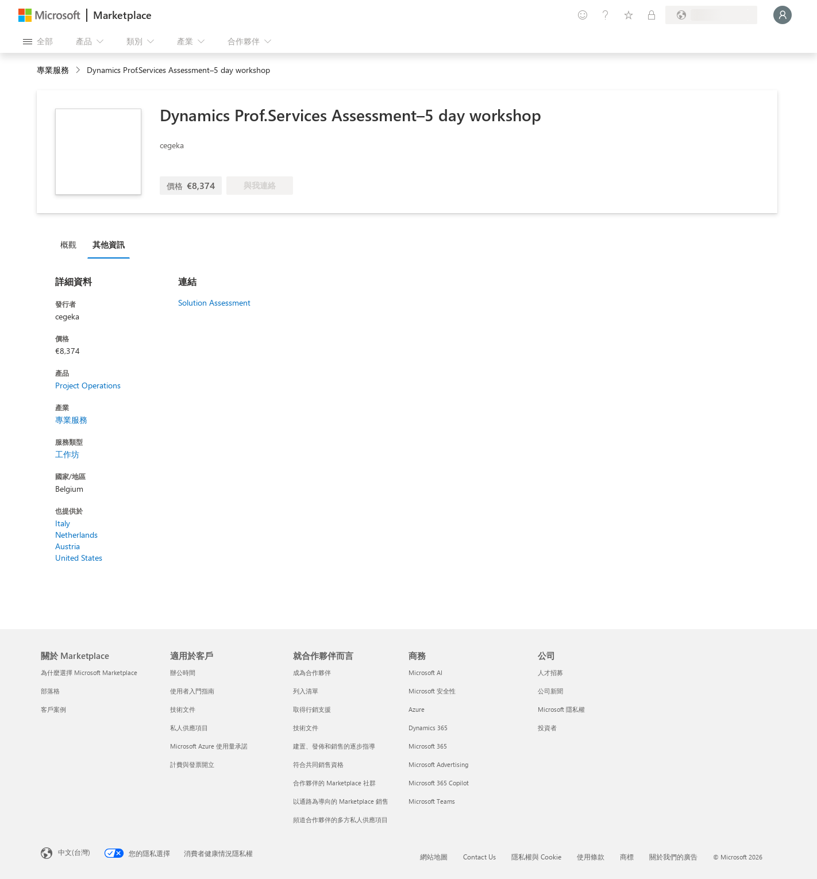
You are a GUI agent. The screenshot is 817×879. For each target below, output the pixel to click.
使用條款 (590, 856)
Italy (62, 523)
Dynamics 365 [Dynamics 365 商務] (428, 727)
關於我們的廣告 (673, 856)
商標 (627, 856)
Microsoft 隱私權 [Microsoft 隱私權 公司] (561, 709)
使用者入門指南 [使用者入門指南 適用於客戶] (192, 691)
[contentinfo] (79, 70)
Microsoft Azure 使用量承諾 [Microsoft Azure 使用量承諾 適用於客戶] (209, 746)
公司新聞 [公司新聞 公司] (550, 691)
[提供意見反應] (582, 15)
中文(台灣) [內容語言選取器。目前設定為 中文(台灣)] (74, 852)
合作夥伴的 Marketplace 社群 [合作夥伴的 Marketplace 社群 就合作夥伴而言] (334, 782)
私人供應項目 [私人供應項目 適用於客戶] (189, 727)
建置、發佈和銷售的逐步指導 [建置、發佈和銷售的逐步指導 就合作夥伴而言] (334, 746)
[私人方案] (651, 15)
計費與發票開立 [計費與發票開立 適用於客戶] (192, 764)
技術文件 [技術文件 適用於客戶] (182, 709)
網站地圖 (434, 856)
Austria (67, 546)
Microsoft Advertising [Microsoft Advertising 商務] (438, 764)
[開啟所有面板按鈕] (37, 41)
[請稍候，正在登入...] (782, 15)
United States (78, 557)
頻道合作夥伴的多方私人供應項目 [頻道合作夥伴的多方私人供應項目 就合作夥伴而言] (340, 819)
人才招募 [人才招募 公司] (550, 672)
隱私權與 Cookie (536, 856)
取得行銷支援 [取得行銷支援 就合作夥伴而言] (312, 709)
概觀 (68, 244)
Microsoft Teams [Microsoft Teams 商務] (431, 801)
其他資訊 (109, 244)
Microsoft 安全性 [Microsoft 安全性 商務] (432, 691)
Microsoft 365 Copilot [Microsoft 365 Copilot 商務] (438, 782)
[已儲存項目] (628, 15)
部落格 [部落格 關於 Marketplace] (50, 691)
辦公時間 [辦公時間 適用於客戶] (182, 672)
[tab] (71, 244)
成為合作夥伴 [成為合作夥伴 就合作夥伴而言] (312, 672)
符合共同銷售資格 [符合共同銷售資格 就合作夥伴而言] (318, 764)
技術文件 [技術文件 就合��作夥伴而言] (305, 727)
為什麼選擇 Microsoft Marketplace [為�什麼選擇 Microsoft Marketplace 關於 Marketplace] (89, 672)
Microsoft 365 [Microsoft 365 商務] (427, 746)
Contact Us (479, 856)
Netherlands (76, 534)
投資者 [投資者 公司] (547, 727)
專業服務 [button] (53, 69)
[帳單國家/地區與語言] (711, 15)
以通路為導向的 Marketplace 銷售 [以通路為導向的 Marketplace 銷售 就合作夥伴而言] (340, 801)
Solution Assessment (214, 302)
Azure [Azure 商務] (416, 709)
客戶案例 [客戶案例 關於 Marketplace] (53, 709)
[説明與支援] (605, 15)
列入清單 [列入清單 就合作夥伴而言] (305, 691)
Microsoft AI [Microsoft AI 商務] (425, 672)
